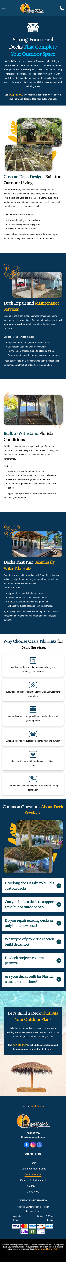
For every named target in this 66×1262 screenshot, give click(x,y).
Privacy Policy (53, 1249)
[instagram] (33, 1145)
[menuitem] (33, 1163)
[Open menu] (3, 8)
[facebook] (26, 1145)
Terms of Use (40, 1249)
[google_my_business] (39, 1145)
